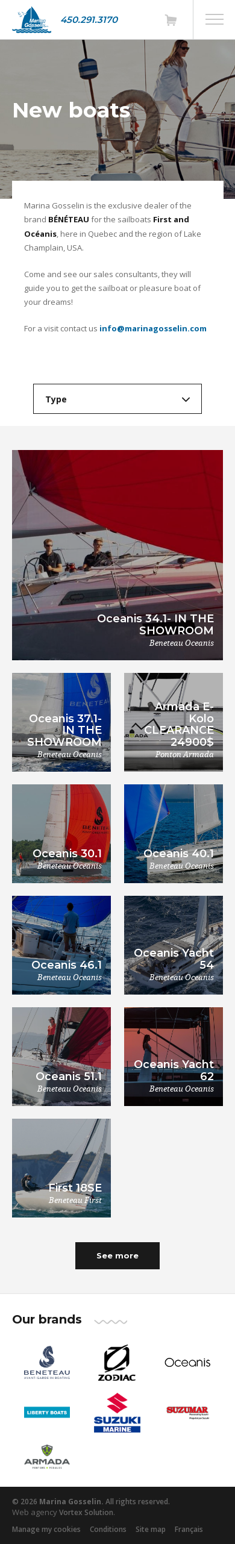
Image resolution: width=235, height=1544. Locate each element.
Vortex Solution (86, 1512)
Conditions (108, 1529)
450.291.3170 (89, 19)
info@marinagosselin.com (153, 328)
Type (56, 399)
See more (117, 1255)
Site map (151, 1529)
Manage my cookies (46, 1529)
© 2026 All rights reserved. (91, 1501)
